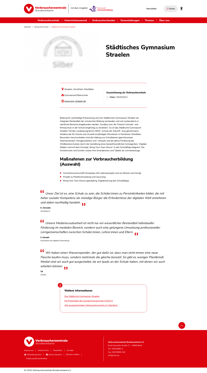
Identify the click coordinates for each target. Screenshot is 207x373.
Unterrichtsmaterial (75, 20)
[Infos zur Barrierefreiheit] (181, 9)
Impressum (28, 350)
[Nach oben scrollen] (181, 325)
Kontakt (70, 350)
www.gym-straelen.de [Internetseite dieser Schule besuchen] (75, 101)
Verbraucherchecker (103, 20)
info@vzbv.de (113, 355)
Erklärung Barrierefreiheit (36, 359)
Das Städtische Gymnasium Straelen (81, 296)
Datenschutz (43, 350)
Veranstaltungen (130, 20)
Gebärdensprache (33, 355)
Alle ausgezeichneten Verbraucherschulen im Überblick (90, 305)
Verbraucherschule (48, 20)
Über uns (164, 20)
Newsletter (151, 8)
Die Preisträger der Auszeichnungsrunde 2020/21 (88, 300)
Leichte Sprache (54, 355)
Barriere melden (72, 354)
